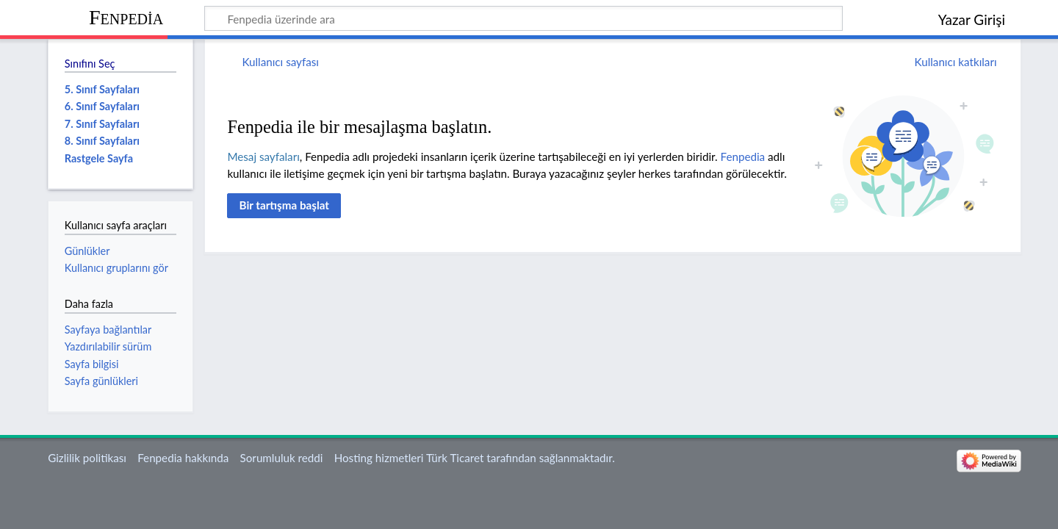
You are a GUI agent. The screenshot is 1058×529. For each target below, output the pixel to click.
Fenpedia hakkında (182, 457)
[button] (284, 205)
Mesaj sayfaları (263, 156)
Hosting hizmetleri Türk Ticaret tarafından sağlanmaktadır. (474, 457)
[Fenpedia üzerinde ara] (523, 18)
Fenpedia (126, 17)
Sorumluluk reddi (281, 457)
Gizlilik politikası (87, 457)
